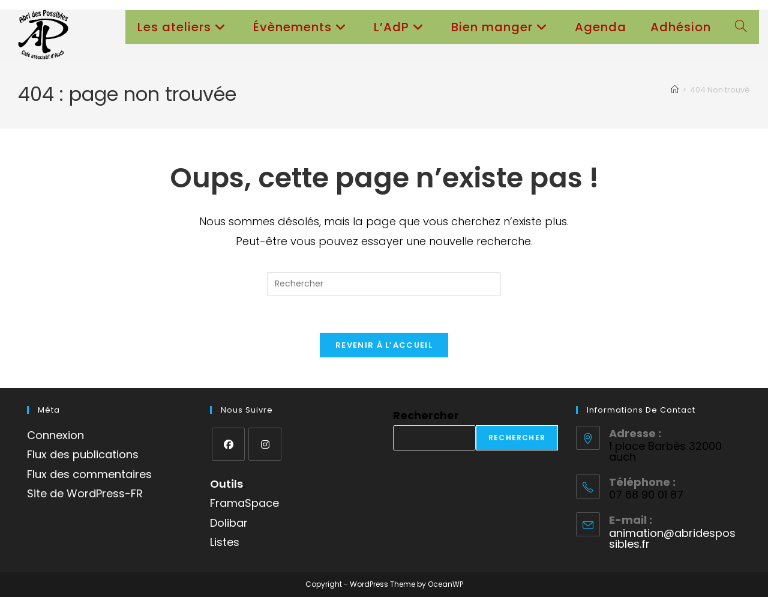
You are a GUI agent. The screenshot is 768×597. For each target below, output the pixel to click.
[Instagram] (264, 444)
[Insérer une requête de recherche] (384, 284)
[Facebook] (228, 444)
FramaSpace (244, 503)
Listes (224, 542)
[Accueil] (675, 89)
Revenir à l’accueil (384, 345)
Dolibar (229, 522)
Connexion (55, 435)
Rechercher (426, 415)
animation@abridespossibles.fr (672, 538)
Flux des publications (83, 454)
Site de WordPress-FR (85, 493)
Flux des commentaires (89, 474)
